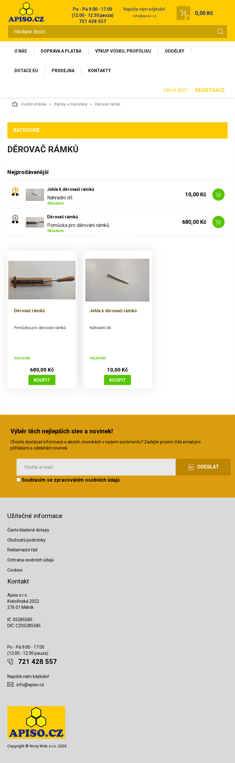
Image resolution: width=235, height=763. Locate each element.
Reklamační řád (22, 549)
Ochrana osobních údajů (30, 559)
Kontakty (99, 70)
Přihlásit (175, 90)
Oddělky (174, 51)
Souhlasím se (68, 480)
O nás (20, 51)
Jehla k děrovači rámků (70, 189)
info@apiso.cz (144, 16)
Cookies (15, 570)
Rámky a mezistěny (71, 104)
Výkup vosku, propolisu (123, 51)
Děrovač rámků (62, 216)
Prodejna (63, 70)
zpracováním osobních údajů (87, 480)
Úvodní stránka (29, 104)
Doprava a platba (61, 51)
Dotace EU (26, 70)
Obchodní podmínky (26, 540)
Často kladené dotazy (28, 530)
